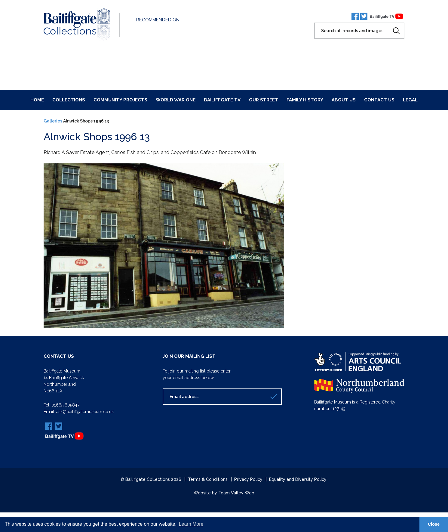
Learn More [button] (191, 524)
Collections (68, 100)
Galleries (53, 121)
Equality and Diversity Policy (298, 479)
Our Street (263, 100)
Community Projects (120, 100)
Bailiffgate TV (222, 100)
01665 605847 (65, 405)
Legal (410, 100)
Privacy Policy (248, 479)
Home (37, 100)
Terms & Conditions (208, 479)
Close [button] (434, 524)
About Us (344, 100)
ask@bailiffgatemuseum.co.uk (85, 411)
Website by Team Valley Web (224, 492)
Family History (305, 100)
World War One (175, 100)
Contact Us (379, 100)
